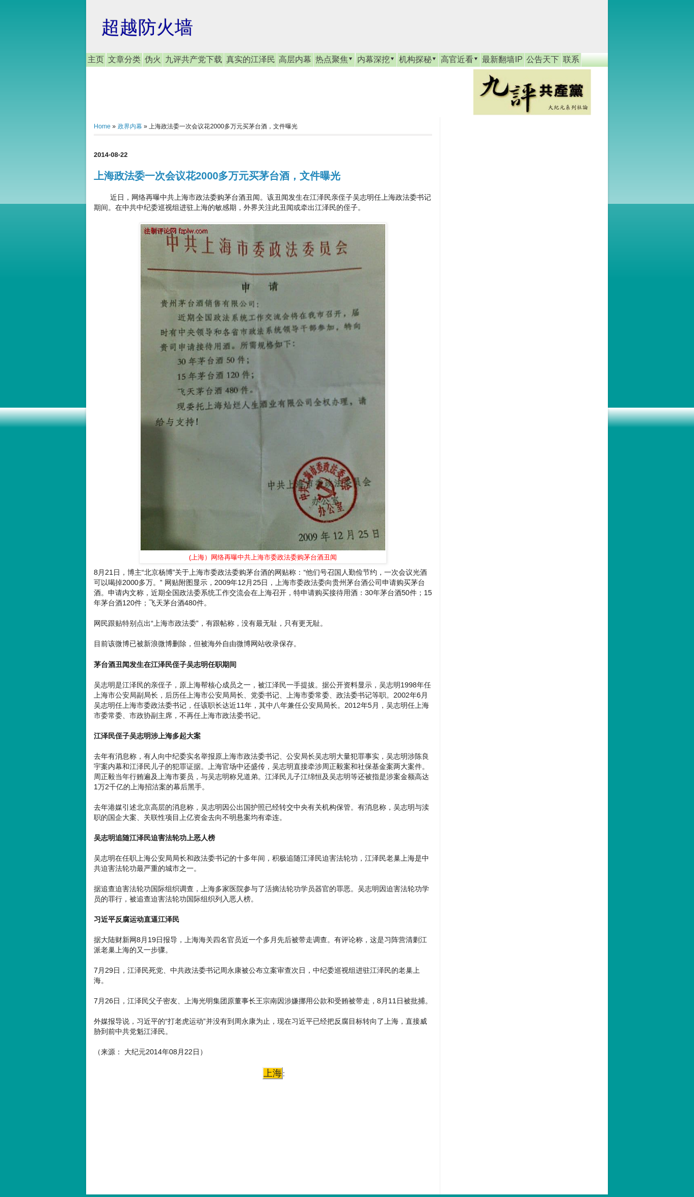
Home (102, 126)
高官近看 (459, 59)
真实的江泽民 (250, 59)
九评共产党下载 (193, 59)
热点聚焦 (334, 59)
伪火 (153, 59)
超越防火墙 (147, 27)
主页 (96, 59)
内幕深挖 (376, 59)
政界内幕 (130, 126)
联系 (571, 59)
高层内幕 (295, 59)
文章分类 (124, 59)
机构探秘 (418, 59)
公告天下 (542, 59)
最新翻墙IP (502, 59)
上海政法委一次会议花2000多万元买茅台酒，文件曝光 (217, 175)
